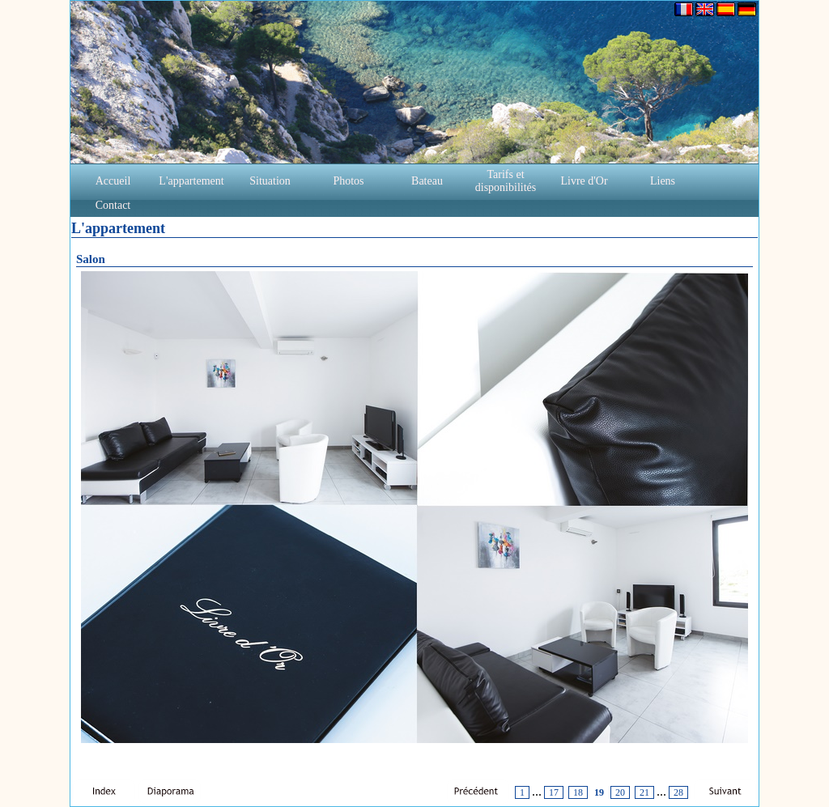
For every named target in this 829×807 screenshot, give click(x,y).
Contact (113, 205)
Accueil (113, 181)
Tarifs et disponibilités (505, 180)
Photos (348, 181)
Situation (270, 181)
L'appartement (191, 181)
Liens (662, 181)
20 (620, 792)
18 (578, 792)
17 (554, 792)
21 (644, 792)
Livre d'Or (583, 181)
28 (678, 792)
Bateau (427, 181)
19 (599, 792)
